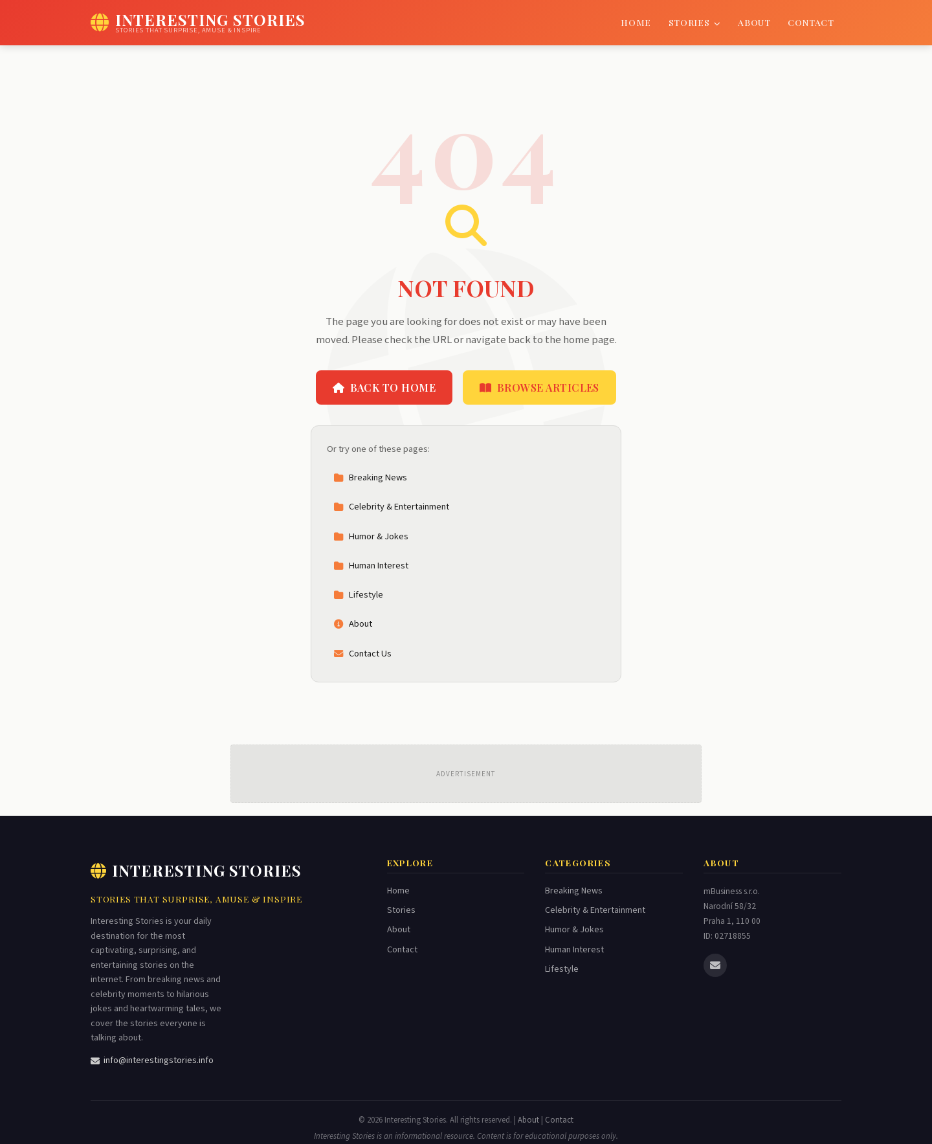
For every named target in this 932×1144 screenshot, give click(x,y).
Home (636, 22)
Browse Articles (539, 387)
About (754, 22)
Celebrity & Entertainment (391, 506)
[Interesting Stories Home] (198, 23)
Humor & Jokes (370, 536)
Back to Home (384, 387)
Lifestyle (358, 594)
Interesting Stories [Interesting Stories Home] (196, 870)
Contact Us (362, 653)
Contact (811, 22)
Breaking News (370, 477)
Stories (695, 22)
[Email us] (715, 965)
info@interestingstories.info (152, 1060)
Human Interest (370, 565)
